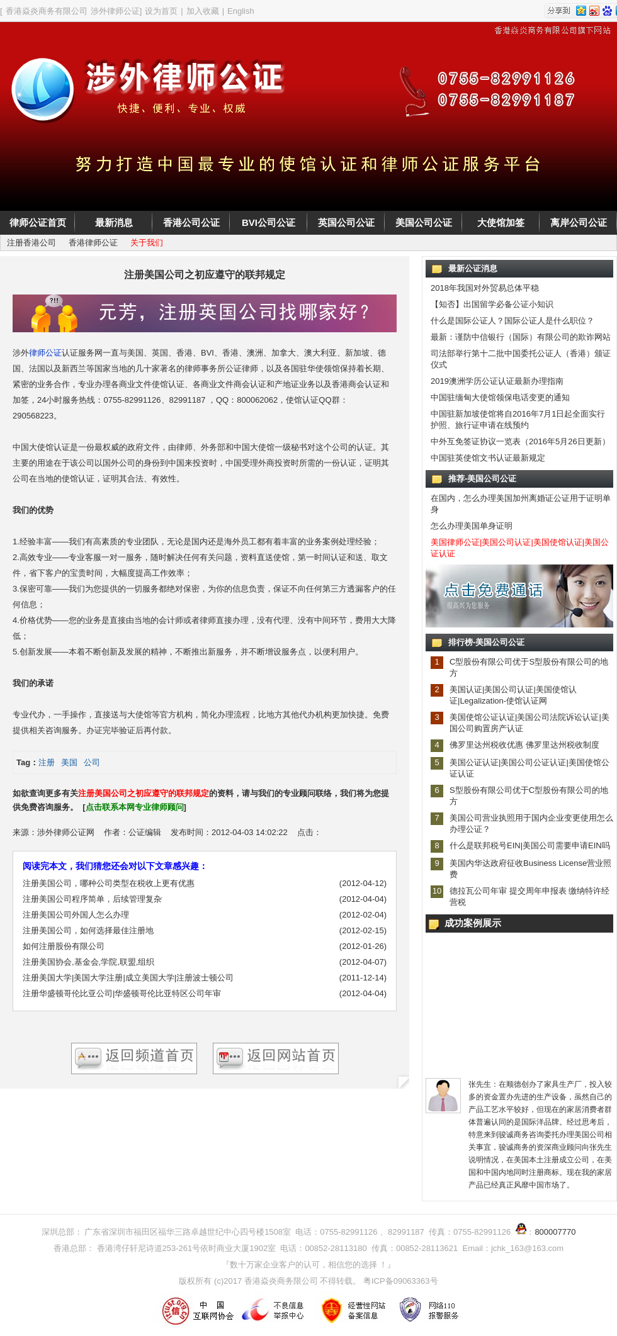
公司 (92, 762)
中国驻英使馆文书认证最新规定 (488, 458)
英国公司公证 (346, 222)
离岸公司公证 (578, 222)
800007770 (555, 1232)
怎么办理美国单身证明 (471, 525)
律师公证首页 (37, 222)
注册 (46, 762)
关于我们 (146, 242)
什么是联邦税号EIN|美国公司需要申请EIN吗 (530, 845)
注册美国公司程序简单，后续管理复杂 (92, 899)
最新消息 (114, 222)
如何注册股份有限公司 (64, 946)
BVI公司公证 (268, 222)
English (240, 11)
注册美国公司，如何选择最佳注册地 (88, 930)
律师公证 (45, 352)
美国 (69, 762)
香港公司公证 (191, 222)
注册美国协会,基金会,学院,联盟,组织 (88, 962)
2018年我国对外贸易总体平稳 (485, 288)
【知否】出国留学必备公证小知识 (492, 304)
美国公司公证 (423, 222)
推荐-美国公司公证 (482, 478)
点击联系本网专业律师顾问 (135, 807)
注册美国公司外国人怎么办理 (76, 914)
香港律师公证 (93, 242)
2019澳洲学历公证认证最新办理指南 (497, 381)
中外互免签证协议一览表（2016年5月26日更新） (520, 441)
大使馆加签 (500, 222)
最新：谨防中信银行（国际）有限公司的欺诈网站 (521, 337)
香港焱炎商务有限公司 (47, 11)
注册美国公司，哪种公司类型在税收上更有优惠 (109, 883)
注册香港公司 (31, 242)
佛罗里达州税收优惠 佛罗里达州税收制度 (524, 744)
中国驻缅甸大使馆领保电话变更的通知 (500, 397)
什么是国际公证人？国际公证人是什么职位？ (512, 320)
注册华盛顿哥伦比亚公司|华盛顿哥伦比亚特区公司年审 (122, 993)
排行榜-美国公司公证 (486, 642)
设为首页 (161, 11)
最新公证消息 (472, 268)
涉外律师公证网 (65, 832)
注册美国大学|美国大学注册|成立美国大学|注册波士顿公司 (128, 977)
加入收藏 (202, 11)
